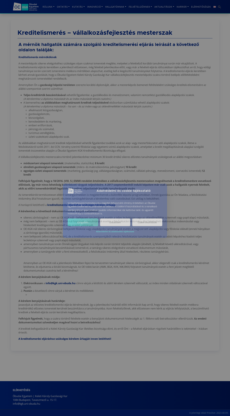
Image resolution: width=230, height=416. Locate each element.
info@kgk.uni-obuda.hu (61, 283)
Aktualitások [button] (163, 6)
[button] (219, 5)
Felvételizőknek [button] (139, 6)
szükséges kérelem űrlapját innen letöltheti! (83, 339)
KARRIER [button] (182, 6)
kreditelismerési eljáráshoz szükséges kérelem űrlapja (81, 205)
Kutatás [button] (77, 6)
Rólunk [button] (48, 6)
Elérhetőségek (201, 6)
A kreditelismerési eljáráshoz (37, 339)
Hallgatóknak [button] (114, 6)
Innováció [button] (94, 6)
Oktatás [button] (62, 6)
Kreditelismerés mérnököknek (37, 57)
